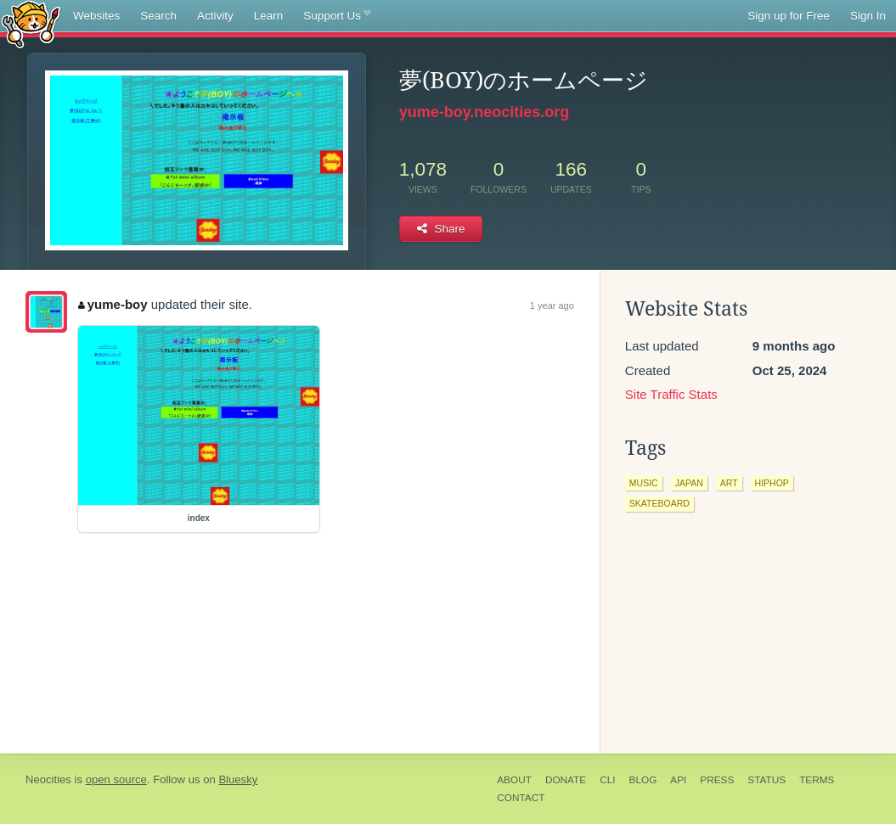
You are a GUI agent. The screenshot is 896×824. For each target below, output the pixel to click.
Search (158, 15)
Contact (520, 798)
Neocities (48, 779)
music (643, 483)
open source (116, 779)
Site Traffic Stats (671, 394)
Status (766, 780)
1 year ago (552, 305)
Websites (96, 15)
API (678, 780)
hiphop (772, 483)
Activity (215, 15)
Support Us (336, 16)
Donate (565, 780)
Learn (269, 15)
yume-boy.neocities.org (484, 112)
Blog (643, 780)
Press (717, 780)
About (514, 780)
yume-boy (112, 304)
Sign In (868, 15)
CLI (607, 780)
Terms (816, 780)
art (729, 483)
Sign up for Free (788, 15)
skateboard (659, 503)
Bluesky (237, 779)
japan (689, 483)
